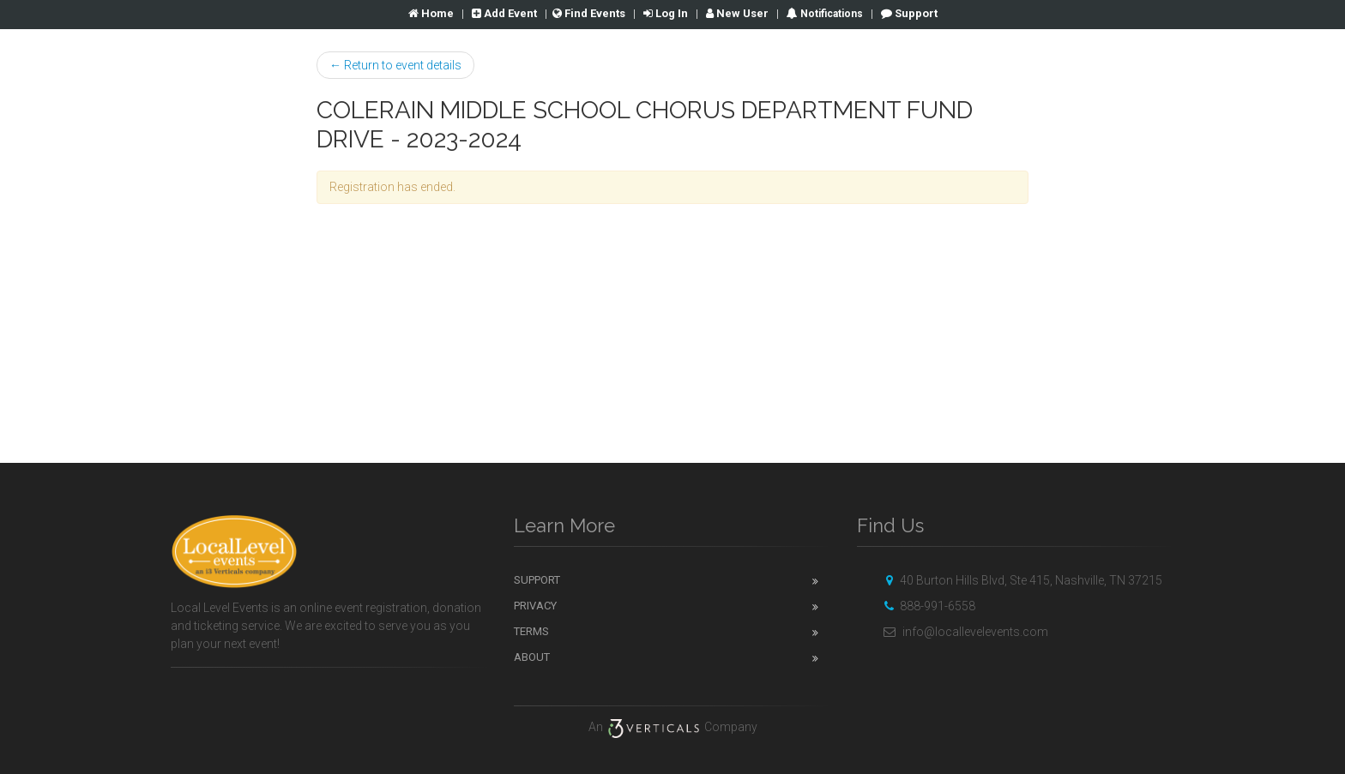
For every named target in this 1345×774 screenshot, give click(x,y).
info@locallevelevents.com (963, 632)
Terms (531, 631)
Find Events (588, 13)
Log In (665, 13)
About (532, 657)
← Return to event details (395, 65)
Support (909, 13)
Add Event (504, 13)
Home (431, 13)
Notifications (830, 14)
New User (737, 13)
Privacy (535, 605)
